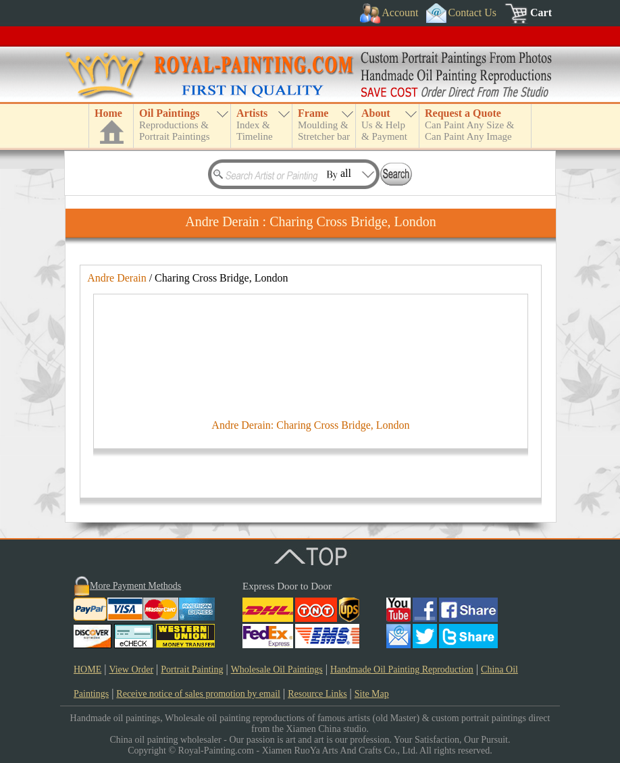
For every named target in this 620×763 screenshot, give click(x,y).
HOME (87, 669)
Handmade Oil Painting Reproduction (401, 669)
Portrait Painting (192, 669)
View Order (131, 669)
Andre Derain (117, 278)
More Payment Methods (135, 586)
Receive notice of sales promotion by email (198, 694)
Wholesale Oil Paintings (277, 669)
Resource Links (317, 694)
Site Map (372, 694)
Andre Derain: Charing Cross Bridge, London (310, 425)
